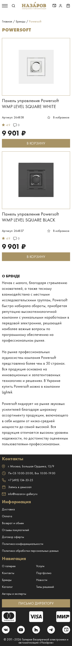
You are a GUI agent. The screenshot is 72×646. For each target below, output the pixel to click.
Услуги (40, 566)
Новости (41, 580)
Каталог (7, 587)
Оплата (7, 516)
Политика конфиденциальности (22, 544)
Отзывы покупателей (15, 530)
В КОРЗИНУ (36, 143)
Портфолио (43, 573)
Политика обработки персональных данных (30, 551)
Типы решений (45, 587)
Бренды (7, 580)
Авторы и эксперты (14, 594)
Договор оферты (13, 537)
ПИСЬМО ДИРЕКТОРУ (36, 603)
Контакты (8, 573)
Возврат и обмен (13, 523)
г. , (28, 466)
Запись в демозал (16, 487)
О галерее (9, 566)
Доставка (8, 509)
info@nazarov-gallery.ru (19, 494)
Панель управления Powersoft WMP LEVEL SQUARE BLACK (30, 217)
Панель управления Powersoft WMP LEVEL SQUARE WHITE (30, 103)
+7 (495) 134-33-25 (17, 480)
